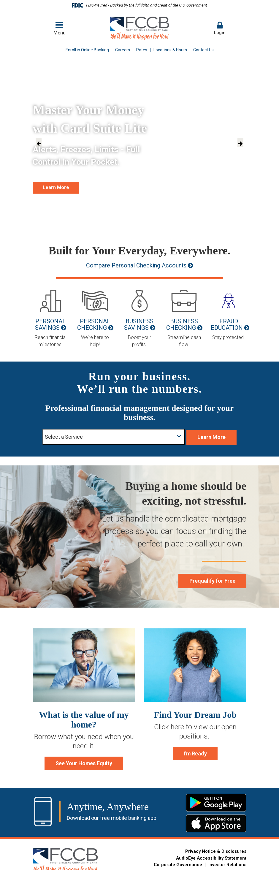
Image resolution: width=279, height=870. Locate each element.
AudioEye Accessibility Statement (211, 856)
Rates (141, 49)
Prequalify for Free (205, 577)
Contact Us (203, 49)
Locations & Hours (170, 49)
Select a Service (107, 434)
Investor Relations (227, 863)
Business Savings (139, 325)
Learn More (63, 187)
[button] (219, 28)
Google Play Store (216, 801)
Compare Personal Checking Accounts (135, 265)
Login (219, 28)
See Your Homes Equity (84, 760)
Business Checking (182, 325)
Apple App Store (216, 822)
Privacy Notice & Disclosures (215, 849)
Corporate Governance (178, 863)
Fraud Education (227, 325)
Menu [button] (59, 28)
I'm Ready (195, 751)
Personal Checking (93, 325)
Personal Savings (50, 325)
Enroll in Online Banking (87, 49)
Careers (122, 49)
